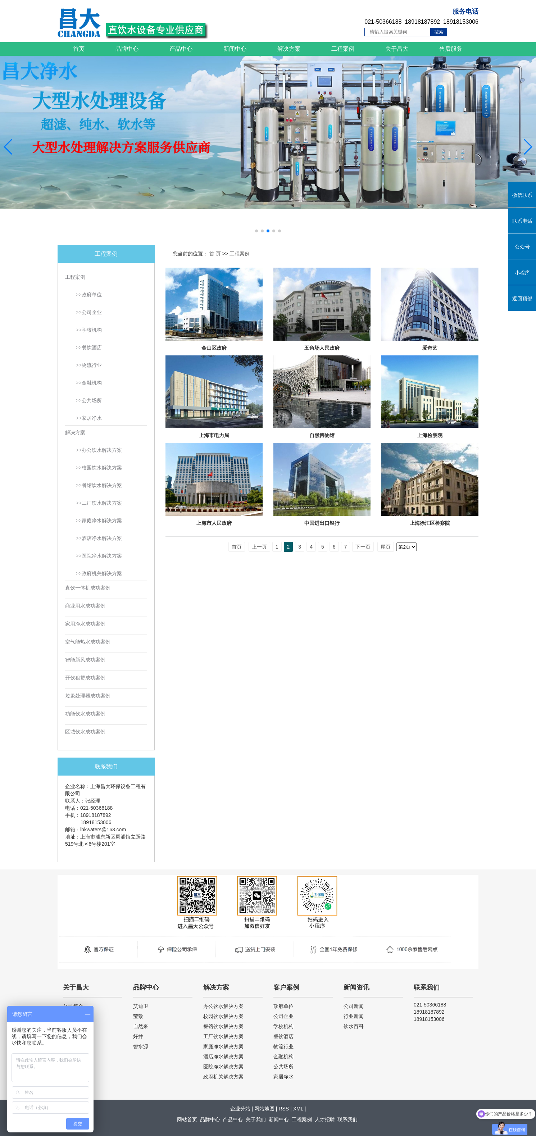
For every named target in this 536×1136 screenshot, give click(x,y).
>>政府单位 (89, 294)
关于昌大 (396, 49)
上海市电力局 (214, 435)
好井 (138, 1036)
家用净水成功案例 (85, 624)
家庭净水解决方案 (223, 1046)
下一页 (363, 547)
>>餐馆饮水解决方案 (99, 485)
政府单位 (283, 1006)
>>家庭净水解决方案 (99, 520)
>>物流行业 (89, 365)
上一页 (259, 547)
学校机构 (283, 1026)
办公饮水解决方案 (223, 1006)
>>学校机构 (89, 330)
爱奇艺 (429, 348)
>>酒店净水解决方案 (99, 538)
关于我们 (256, 1119)
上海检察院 (429, 435)
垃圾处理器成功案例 (87, 696)
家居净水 (283, 1077)
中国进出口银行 (322, 523)
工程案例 (342, 49)
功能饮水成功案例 (85, 714)
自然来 (140, 1026)
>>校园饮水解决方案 (99, 468)
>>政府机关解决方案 (99, 573)
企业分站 (240, 1109)
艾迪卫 (140, 1006)
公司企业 (283, 1016)
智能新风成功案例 (85, 660)
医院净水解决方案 (223, 1066)
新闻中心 (234, 49)
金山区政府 (214, 348)
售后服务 (450, 49)
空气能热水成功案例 (87, 642)
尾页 (386, 547)
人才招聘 (325, 1119)
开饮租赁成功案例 (85, 678)
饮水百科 (354, 1026)
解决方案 (288, 49)
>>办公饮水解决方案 (99, 450)
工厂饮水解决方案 (223, 1036)
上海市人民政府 (214, 523)
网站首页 (187, 1119)
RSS (283, 1109)
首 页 (215, 253)
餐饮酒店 (283, 1036)
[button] (256, 231)
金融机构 (283, 1056)
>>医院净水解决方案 (99, 556)
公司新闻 (354, 1006)
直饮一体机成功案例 (87, 588)
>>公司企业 (89, 312)
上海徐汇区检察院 (430, 523)
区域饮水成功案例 (85, 732)
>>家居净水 (89, 418)
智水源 (140, 1046)
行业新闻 (354, 1016)
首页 (79, 49)
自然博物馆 (322, 435)
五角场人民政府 (322, 348)
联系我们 (347, 1119)
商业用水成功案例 (85, 606)
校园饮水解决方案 (223, 1016)
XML (298, 1109)
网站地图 (264, 1109)
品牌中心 (126, 49)
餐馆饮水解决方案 (223, 1026)
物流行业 (283, 1046)
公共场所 (283, 1066)
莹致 (138, 1016)
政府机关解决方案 (223, 1077)
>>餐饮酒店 (89, 347)
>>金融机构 (89, 383)
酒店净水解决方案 (223, 1056)
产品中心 (180, 49)
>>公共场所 (89, 400)
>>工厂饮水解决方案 (99, 503)
